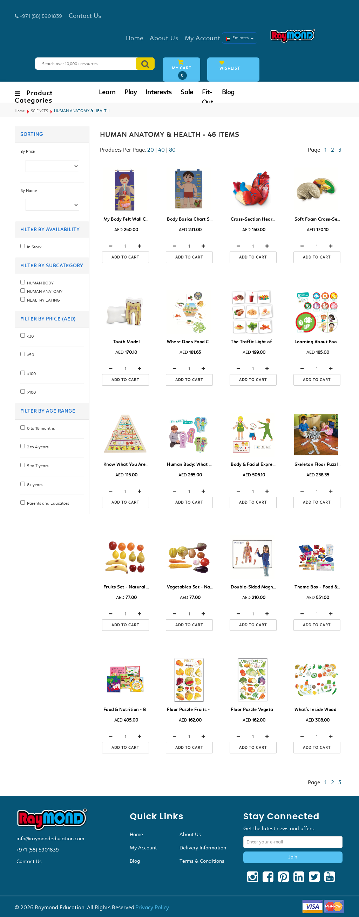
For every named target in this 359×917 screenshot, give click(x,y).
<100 (30, 373)
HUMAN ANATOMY (43, 291)
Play (130, 92)
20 (150, 149)
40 (161, 149)
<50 (29, 354)
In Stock (33, 246)
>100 (30, 392)
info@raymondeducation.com (50, 838)
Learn (107, 92)
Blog (228, 92)
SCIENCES (39, 111)
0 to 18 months (40, 428)
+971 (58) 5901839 (37, 850)
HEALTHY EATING (42, 300)
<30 (29, 336)
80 (172, 149)
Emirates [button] (239, 37)
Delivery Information (203, 847)
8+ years (33, 484)
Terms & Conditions (202, 861)
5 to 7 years (36, 465)
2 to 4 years (36, 446)
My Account (143, 847)
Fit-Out (207, 97)
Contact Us (29, 861)
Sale (187, 92)
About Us (190, 834)
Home (20, 111)
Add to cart (125, 257)
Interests (158, 92)
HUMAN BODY (39, 283)
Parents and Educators (47, 503)
